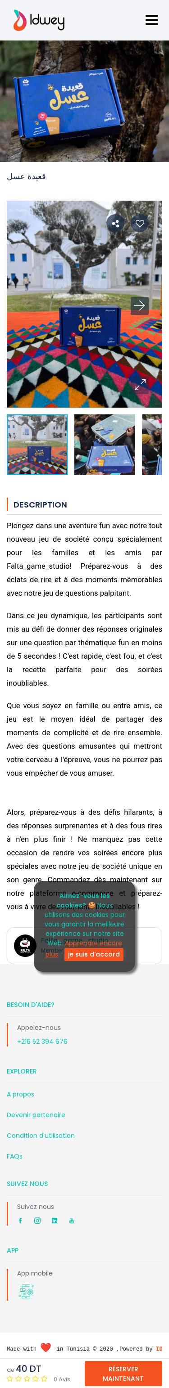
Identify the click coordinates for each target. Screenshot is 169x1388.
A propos (20, 1094)
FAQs (15, 1156)
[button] (140, 385)
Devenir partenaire (36, 1114)
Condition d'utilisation (41, 1135)
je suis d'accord (94, 954)
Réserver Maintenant (123, 1374)
